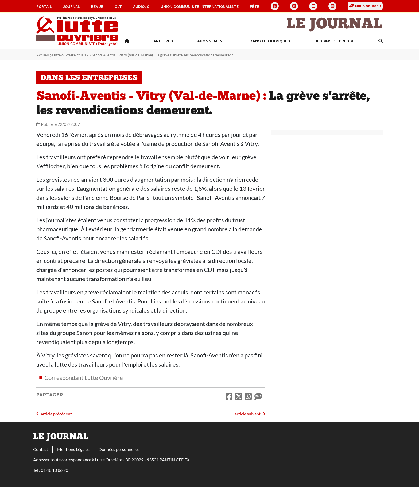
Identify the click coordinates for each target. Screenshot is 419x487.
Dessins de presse (334, 41)
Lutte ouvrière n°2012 (70, 55)
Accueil (42, 55)
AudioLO (141, 6)
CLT (118, 6)
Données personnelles (119, 449)
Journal (71, 6)
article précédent (54, 413)
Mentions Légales (73, 449)
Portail (44, 6)
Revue (97, 6)
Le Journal (334, 24)
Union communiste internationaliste (200, 6)
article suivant (250, 413)
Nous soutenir (365, 5)
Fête (254, 6)
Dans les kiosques (270, 41)
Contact (40, 449)
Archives (163, 41)
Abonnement (211, 41)
